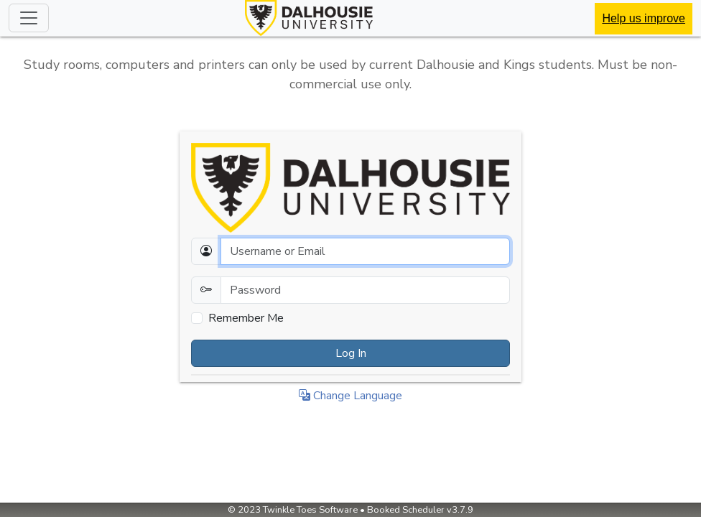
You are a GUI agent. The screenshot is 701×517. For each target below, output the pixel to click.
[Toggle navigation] (29, 18)
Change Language (350, 396)
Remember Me (246, 318)
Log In (350, 353)
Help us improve (643, 18)
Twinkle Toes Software (310, 509)
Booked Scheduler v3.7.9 (420, 509)
